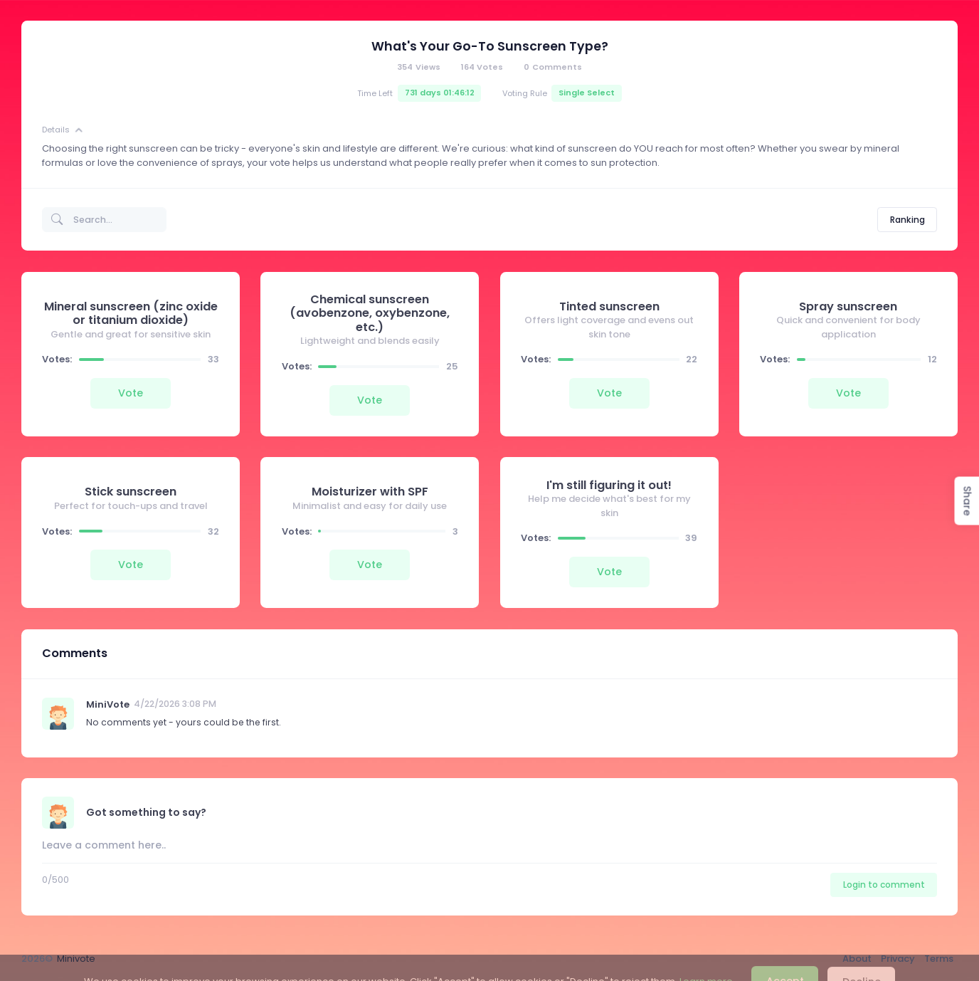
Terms (938, 958)
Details (63, 130)
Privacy (898, 958)
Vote (130, 393)
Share (967, 501)
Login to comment (884, 884)
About (857, 958)
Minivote (76, 958)
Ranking (907, 220)
